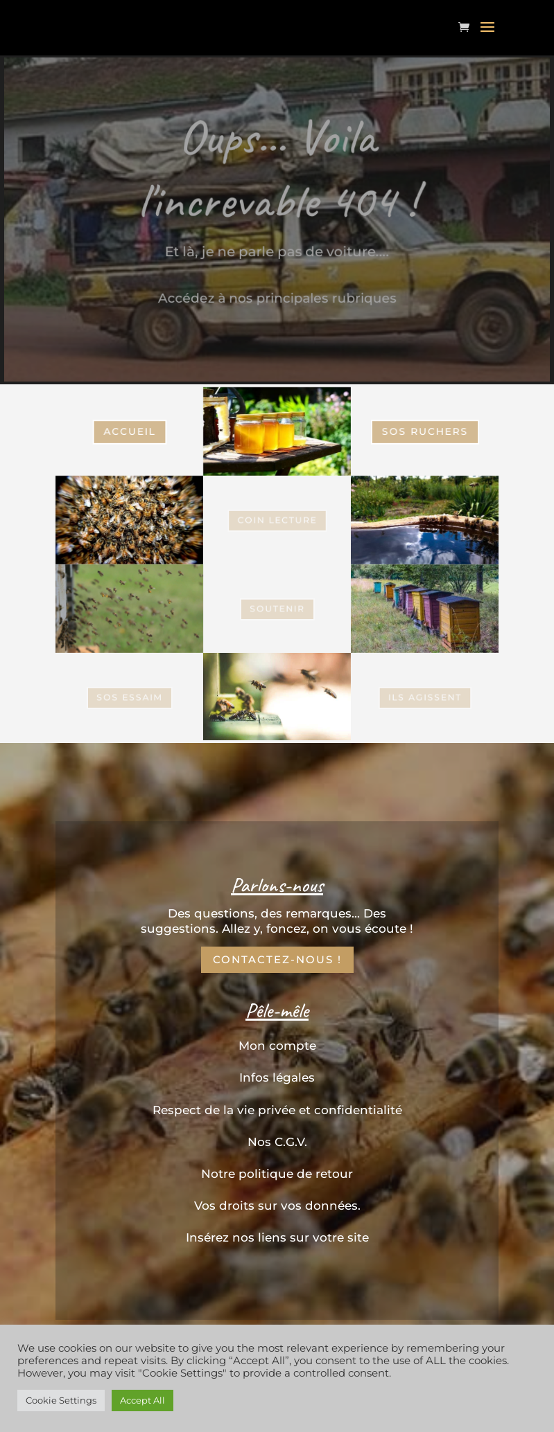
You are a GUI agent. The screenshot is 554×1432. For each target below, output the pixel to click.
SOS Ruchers (424, 431)
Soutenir (277, 608)
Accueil (129, 431)
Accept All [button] (142, 1400)
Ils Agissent (425, 697)
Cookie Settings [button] (61, 1400)
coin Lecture (276, 519)
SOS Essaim (129, 519)
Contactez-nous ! (277, 959)
